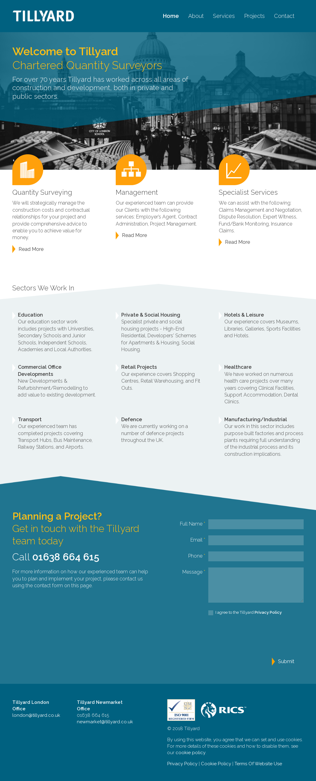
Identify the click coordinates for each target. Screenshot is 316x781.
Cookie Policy (216, 763)
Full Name (192, 524)
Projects (254, 16)
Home (171, 16)
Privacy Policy (182, 763)
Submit (286, 661)
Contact (284, 16)
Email (197, 540)
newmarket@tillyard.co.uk (105, 722)
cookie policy (191, 752)
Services (224, 16)
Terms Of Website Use (258, 763)
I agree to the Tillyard (245, 612)
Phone (196, 556)
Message (193, 572)
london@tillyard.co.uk (36, 715)
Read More (31, 249)
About (196, 16)
